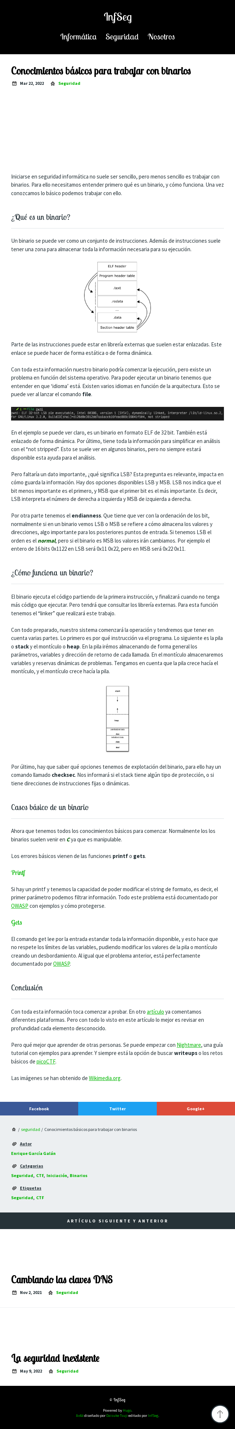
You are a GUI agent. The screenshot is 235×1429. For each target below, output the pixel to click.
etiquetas (30, 1188)
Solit (79, 1415)
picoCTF (46, 1061)
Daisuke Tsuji (117, 1415)
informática (78, 36)
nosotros (161, 36)
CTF (40, 1175)
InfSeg (118, 16)
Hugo (127, 1410)
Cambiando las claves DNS (62, 1279)
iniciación (56, 1175)
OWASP (19, 905)
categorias (31, 1166)
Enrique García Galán (33, 1153)
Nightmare (189, 1044)
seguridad (122, 36)
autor (26, 1143)
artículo (155, 1011)
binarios (78, 1175)
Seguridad (22, 1175)
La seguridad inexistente (55, 1358)
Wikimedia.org (105, 1078)
